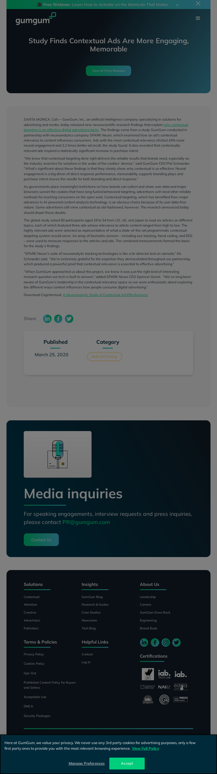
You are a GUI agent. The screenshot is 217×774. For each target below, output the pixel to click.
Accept (127, 763)
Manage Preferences (87, 763)
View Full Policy (145, 748)
